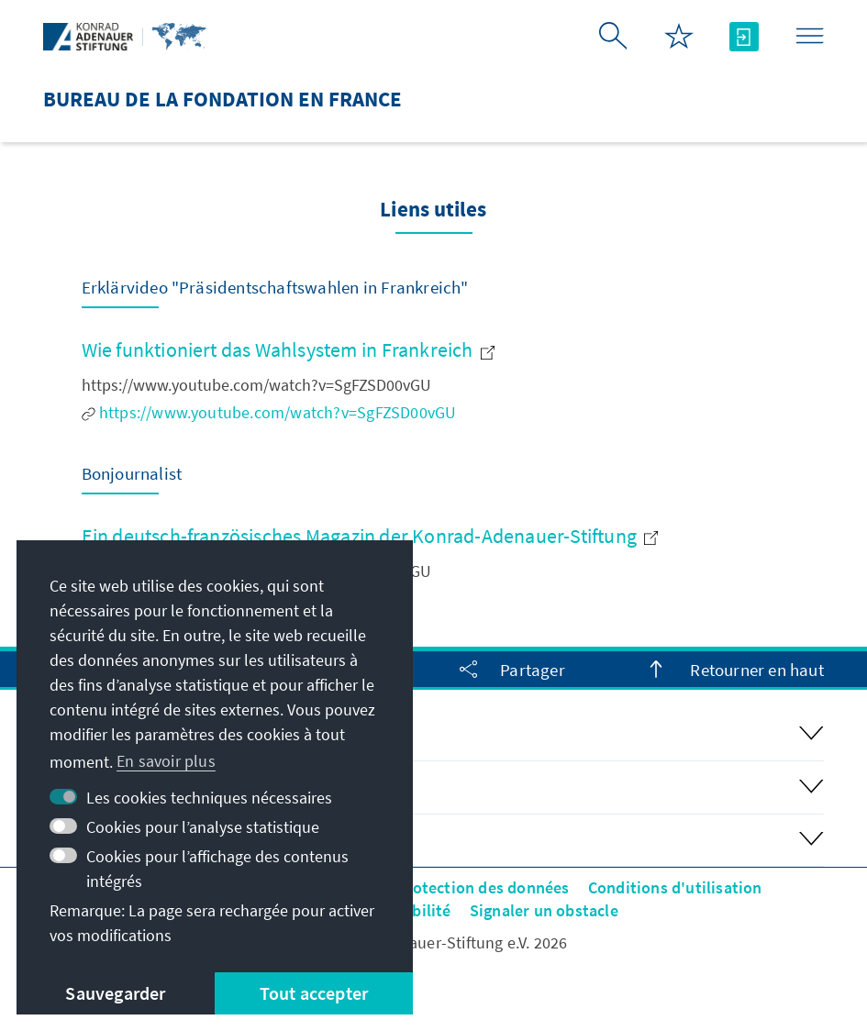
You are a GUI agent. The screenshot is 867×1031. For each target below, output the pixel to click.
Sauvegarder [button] (115, 992)
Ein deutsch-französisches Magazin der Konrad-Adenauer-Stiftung (370, 536)
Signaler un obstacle (544, 910)
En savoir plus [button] (166, 760)
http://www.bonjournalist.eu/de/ (205, 598)
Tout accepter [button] (314, 992)
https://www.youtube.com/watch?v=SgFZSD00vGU (269, 412)
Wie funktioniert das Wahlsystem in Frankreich (288, 349)
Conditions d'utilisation (675, 887)
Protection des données (482, 887)
